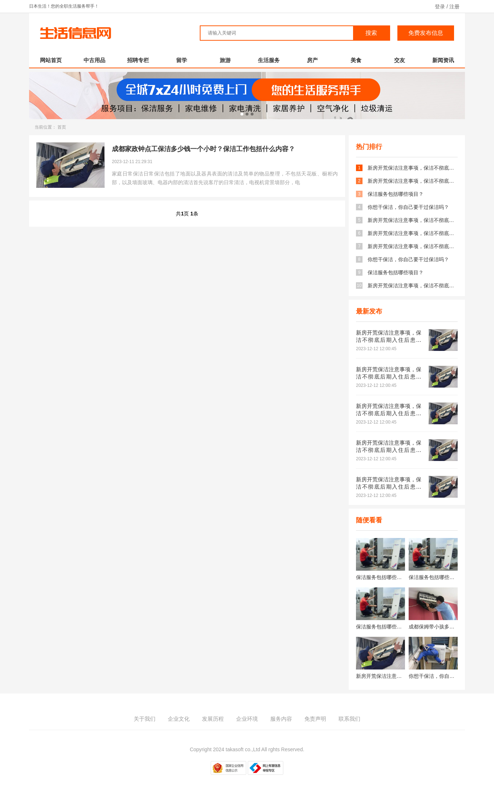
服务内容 (281, 719)
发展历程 (213, 719)
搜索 (371, 33)
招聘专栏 (138, 60)
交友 (399, 60)
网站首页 (51, 60)
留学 (181, 60)
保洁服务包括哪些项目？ (396, 194)
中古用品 (94, 60)
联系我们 (349, 719)
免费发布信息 (425, 33)
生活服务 (269, 60)
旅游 (225, 60)
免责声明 (315, 719)
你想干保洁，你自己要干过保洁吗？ (408, 207)
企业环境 (247, 719)
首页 (61, 127)
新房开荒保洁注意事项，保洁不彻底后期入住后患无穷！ (413, 168)
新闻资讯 (443, 60)
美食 (356, 60)
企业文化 (179, 719)
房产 (312, 60)
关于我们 (144, 719)
